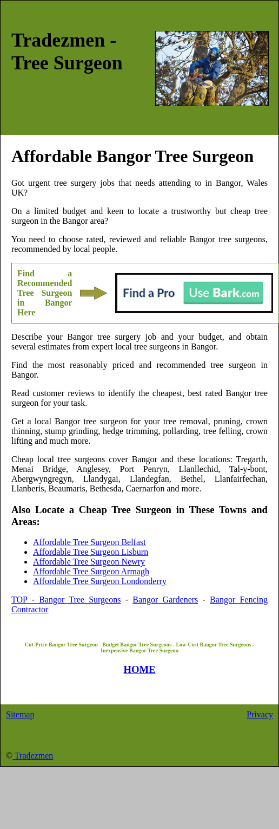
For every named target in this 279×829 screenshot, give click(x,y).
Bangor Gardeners (165, 599)
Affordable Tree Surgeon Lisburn (90, 551)
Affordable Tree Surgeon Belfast (89, 542)
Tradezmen (32, 755)
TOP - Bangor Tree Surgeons (66, 599)
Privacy (260, 714)
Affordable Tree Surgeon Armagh (91, 571)
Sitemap (20, 714)
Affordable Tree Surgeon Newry (89, 561)
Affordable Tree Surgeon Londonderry (100, 581)
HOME (139, 669)
